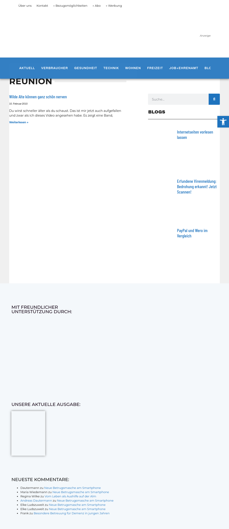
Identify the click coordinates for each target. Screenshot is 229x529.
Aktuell (27, 68)
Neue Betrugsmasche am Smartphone (72, 488)
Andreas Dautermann (36, 500)
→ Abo (96, 5)
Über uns (25, 5)
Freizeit (155, 68)
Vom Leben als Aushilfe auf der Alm (70, 496)
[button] (223, 122)
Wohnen (133, 68)
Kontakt (42, 5)
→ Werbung (114, 5)
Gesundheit (85, 68)
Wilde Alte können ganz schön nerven (38, 96)
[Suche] (214, 99)
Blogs (211, 68)
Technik (111, 68)
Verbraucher (54, 68)
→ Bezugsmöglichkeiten (70, 5)
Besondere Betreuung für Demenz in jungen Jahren (72, 513)
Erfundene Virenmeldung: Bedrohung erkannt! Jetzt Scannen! (197, 186)
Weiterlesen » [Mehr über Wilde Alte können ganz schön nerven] (18, 122)
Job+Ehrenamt (183, 68)
